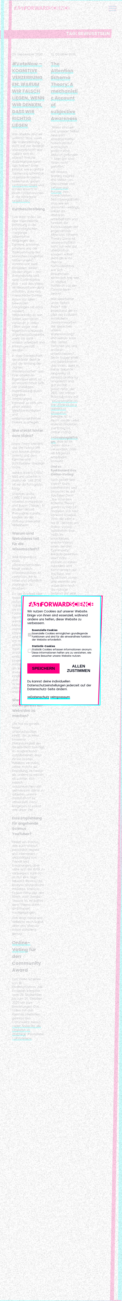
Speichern (43, 668)
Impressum (61, 697)
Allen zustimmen (78, 668)
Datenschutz (39, 697)
